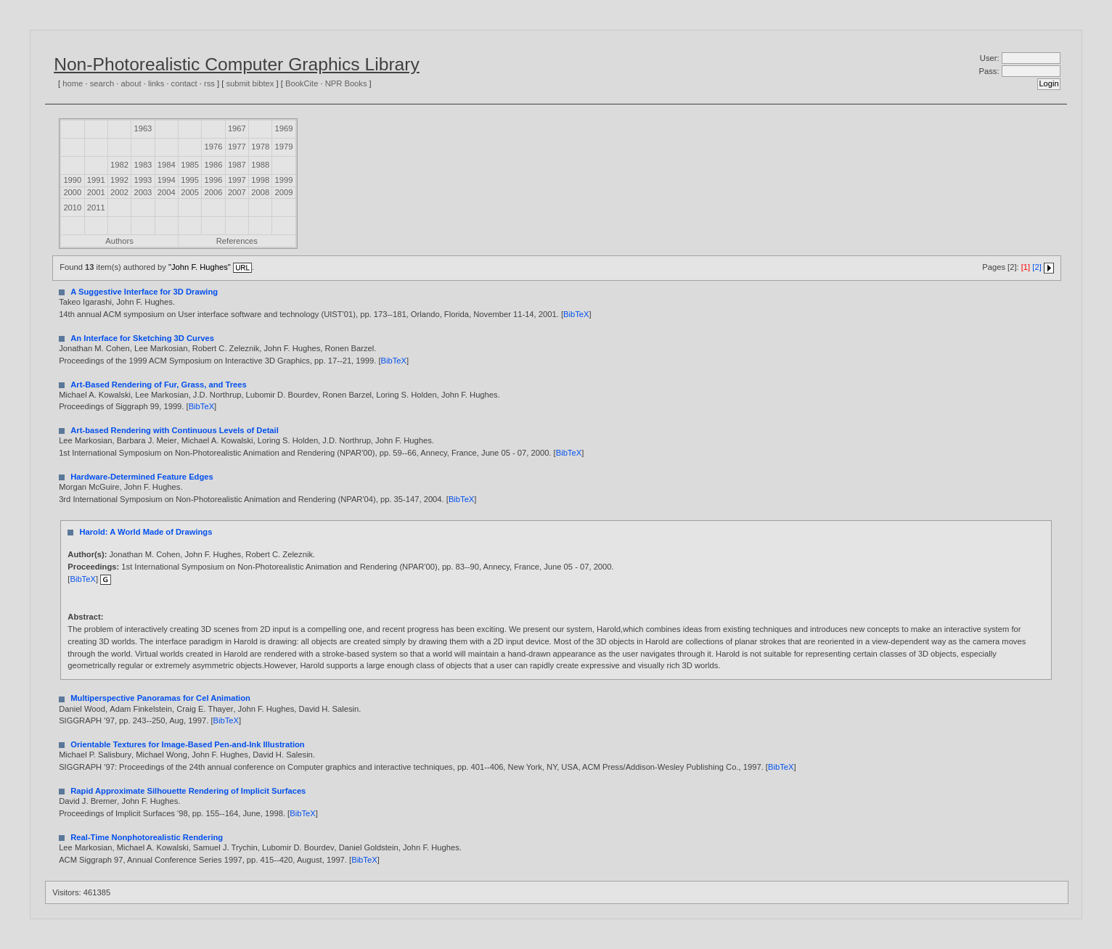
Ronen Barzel (349, 348)
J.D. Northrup (217, 394)
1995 (190, 180)
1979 (284, 146)
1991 (96, 180)
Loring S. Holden (406, 394)
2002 (119, 192)
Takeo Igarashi (85, 301)
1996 (214, 180)
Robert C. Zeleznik (226, 348)
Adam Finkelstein (141, 708)
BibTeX (576, 314)
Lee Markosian (160, 348)
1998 (260, 180)
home (72, 83)
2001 (96, 192)
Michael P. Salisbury (95, 754)
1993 (143, 180)
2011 (96, 207)
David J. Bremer (88, 801)
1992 (119, 180)
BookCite (301, 83)
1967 (237, 128)
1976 (214, 146)
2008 (260, 192)
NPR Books (346, 83)
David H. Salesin (329, 708)
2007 (237, 192)
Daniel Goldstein (368, 847)
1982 (119, 164)
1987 (237, 164)
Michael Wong (161, 754)
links (156, 83)
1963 (143, 128)
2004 (167, 192)
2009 (284, 192)
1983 (143, 164)
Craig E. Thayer (204, 708)
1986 (214, 164)
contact (184, 83)
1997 (237, 180)
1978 (260, 146)
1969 (284, 128)
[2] (1036, 267)
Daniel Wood (82, 708)
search (102, 83)
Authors (119, 241)
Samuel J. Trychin (225, 847)
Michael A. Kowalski (95, 394)
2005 (190, 192)
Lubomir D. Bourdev (282, 394)
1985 (190, 164)
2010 (72, 207)
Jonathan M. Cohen (94, 348)
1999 (284, 180)
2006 (214, 192)
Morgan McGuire (89, 486)
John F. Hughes (144, 301)
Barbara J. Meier (147, 440)
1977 (237, 146)
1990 (72, 180)
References (237, 241)
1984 (167, 164)
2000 (72, 192)
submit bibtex (250, 83)
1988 (260, 164)
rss (209, 83)
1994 (167, 180)
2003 (143, 192)
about (131, 83)
